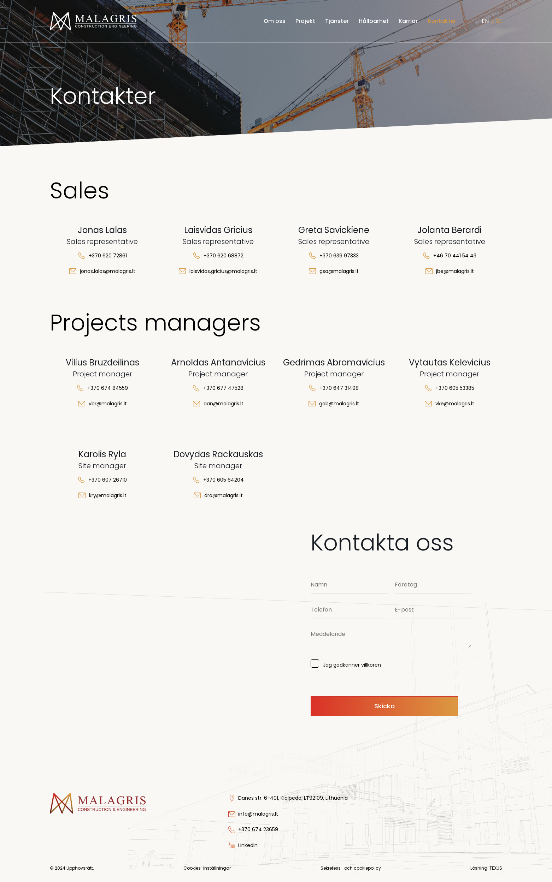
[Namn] (349, 585)
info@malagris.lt (258, 813)
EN (485, 21)
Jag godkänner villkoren (349, 664)
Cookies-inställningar (207, 868)
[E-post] (433, 610)
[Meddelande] (391, 638)
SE (499, 21)
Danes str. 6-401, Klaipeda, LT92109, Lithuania (293, 797)
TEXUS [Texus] (495, 868)
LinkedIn (248, 845)
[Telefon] (349, 610)
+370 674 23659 (258, 829)
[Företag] (433, 585)
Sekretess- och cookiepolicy (351, 868)
